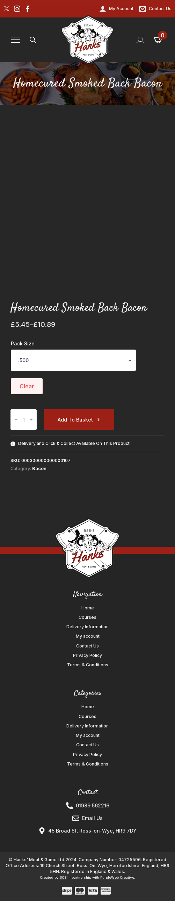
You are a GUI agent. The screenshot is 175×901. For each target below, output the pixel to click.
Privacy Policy (87, 655)
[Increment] (31, 419)
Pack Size (23, 343)
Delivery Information (87, 627)
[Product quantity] (23, 419)
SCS (63, 877)
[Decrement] (16, 419)
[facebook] (27, 9)
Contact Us (87, 646)
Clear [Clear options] (27, 386)
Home (87, 608)
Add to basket (75, 420)
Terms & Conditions (87, 665)
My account (88, 636)
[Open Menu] (15, 40)
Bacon (39, 468)
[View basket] (158, 39)
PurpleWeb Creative (117, 877)
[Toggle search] (33, 40)
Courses (87, 617)
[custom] (6, 9)
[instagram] (17, 9)
